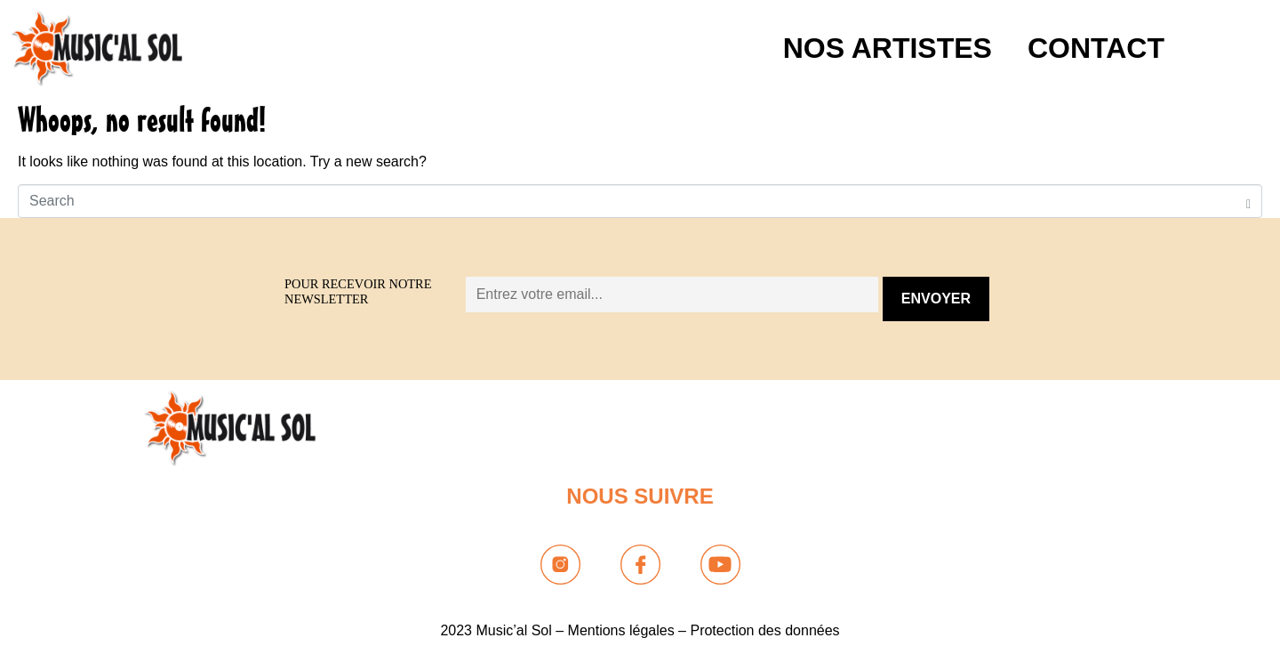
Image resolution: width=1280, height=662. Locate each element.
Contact (1096, 48)
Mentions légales (621, 630)
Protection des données (764, 630)
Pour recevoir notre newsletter (358, 291)
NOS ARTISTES (887, 48)
